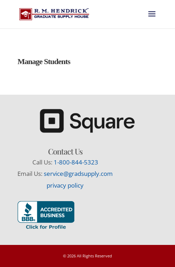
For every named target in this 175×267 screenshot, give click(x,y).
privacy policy (65, 185)
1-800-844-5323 (76, 162)
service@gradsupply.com (78, 173)
